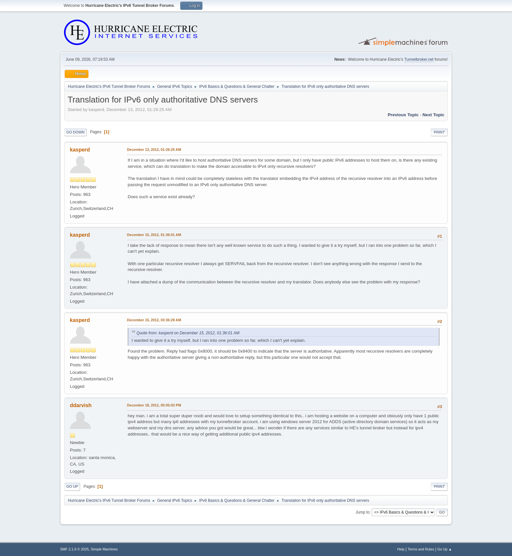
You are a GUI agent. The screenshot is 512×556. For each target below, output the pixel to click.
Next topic (433, 114)
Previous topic (403, 114)
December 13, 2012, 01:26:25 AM (154, 149)
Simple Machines (104, 549)
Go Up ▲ (444, 549)
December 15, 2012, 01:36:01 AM (154, 235)
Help (401, 549)
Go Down (75, 132)
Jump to (363, 512)
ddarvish (81, 405)
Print (439, 132)
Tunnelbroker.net (419, 59)
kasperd (80, 149)
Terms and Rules (421, 549)
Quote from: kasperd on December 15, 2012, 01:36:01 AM (187, 333)
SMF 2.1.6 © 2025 (74, 549)
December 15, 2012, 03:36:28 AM (154, 320)
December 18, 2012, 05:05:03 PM (154, 405)
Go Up (72, 486)
